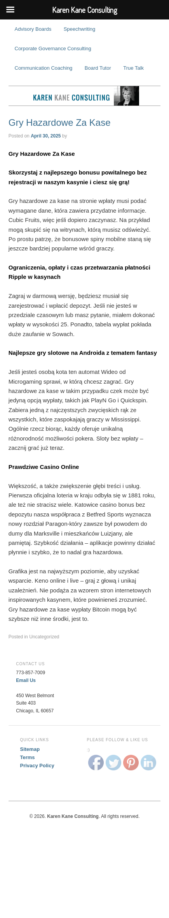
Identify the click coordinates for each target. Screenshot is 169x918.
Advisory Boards (33, 29)
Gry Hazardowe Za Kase (60, 122)
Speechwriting (80, 29)
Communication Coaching (44, 68)
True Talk (133, 68)
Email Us (26, 680)
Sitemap (30, 749)
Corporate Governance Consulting (53, 48)
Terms (27, 757)
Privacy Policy (37, 765)
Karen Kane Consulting (84, 96)
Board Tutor (98, 68)
